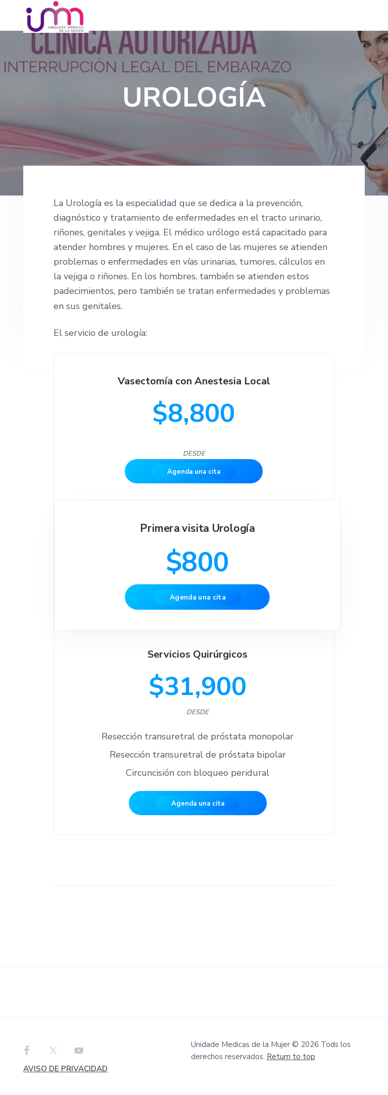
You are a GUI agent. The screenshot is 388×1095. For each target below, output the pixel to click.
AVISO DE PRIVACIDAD (65, 1069)
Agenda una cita (193, 471)
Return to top (291, 1057)
